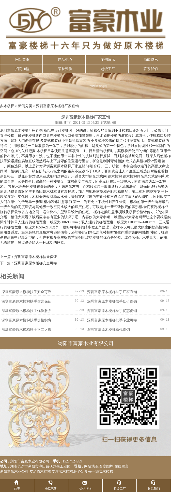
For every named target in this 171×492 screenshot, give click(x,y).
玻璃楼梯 (92, 237)
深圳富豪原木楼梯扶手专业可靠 (112, 320)
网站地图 (91, 466)
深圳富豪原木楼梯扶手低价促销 (112, 301)
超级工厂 (108, 69)
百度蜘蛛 (106, 466)
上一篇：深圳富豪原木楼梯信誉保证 (28, 257)
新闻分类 (25, 106)
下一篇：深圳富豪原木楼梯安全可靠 (28, 263)
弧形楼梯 (139, 207)
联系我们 (151, 69)
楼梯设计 (147, 161)
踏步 (87, 227)
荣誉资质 (65, 69)
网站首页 (22, 60)
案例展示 (108, 60)
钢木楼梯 (115, 176)
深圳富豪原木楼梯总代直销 (108, 330)
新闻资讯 (151, 60)
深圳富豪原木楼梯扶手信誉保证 (26, 301)
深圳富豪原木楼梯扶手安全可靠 (26, 292)
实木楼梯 (7, 106)
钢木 (126, 176)
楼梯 (24, 130)
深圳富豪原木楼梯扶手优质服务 (26, 311)
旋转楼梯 (7, 212)
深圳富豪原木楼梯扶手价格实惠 (26, 320)
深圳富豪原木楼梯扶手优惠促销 (112, 311)
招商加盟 (22, 69)
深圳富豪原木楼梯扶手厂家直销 (112, 292)
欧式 (129, 161)
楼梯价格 (136, 212)
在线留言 (121, 466)
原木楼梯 (44, 471)
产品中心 (65, 60)
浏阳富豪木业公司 (14, 471)
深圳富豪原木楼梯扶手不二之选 (26, 330)
